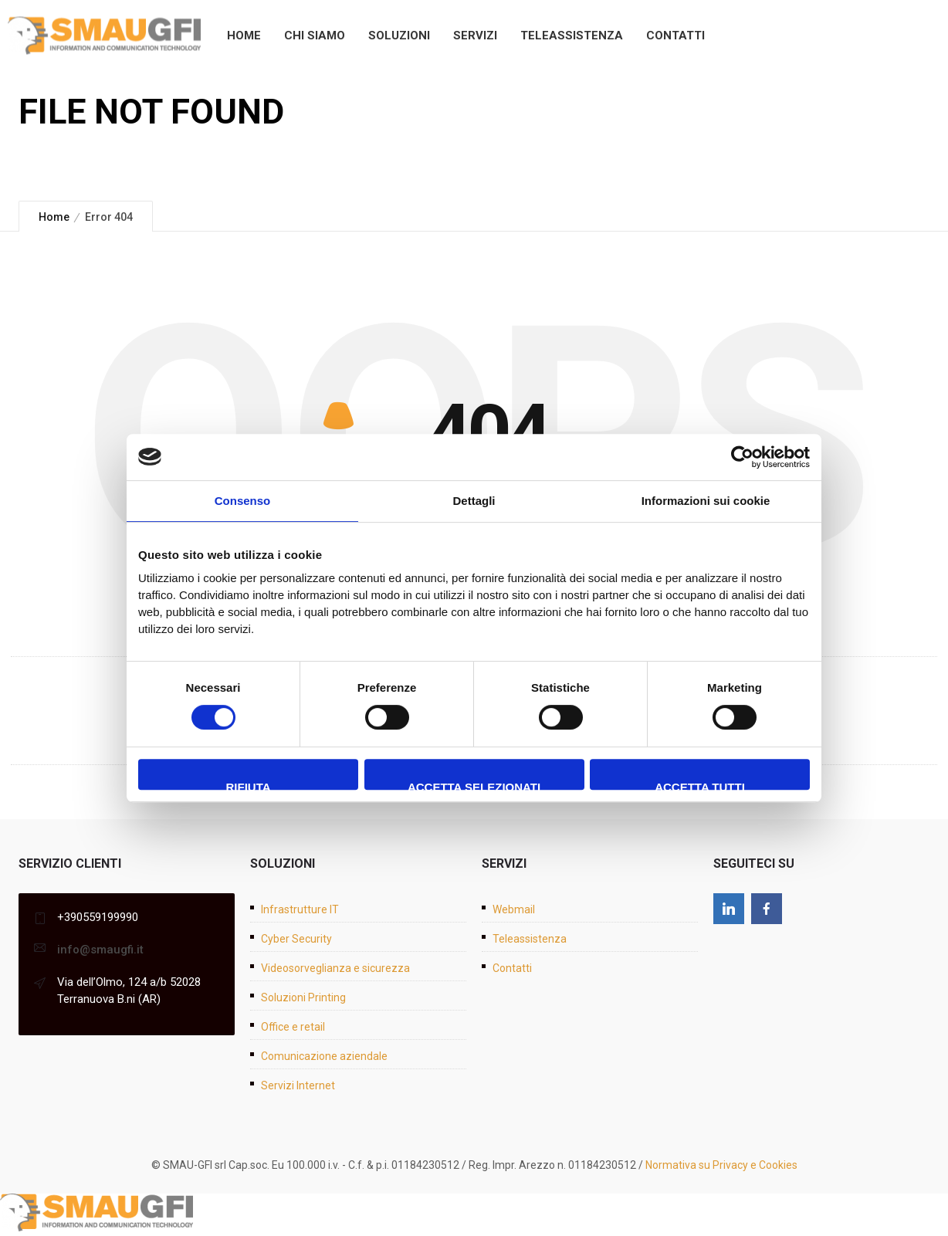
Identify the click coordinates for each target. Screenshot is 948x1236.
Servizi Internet (298, 1085)
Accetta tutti (700, 785)
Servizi (475, 35)
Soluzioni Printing (303, 997)
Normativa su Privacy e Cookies (721, 1165)
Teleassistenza (571, 35)
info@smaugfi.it (100, 950)
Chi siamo (314, 35)
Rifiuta (247, 785)
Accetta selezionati (474, 785)
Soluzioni (399, 35)
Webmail (514, 909)
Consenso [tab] (243, 500)
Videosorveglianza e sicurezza (335, 968)
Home (244, 35)
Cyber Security (296, 939)
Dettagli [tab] (473, 500)
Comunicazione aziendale (324, 1056)
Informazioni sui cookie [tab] (706, 500)
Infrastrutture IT (300, 909)
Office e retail (293, 1027)
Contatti (675, 35)
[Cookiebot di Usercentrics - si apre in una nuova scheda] (742, 457)
